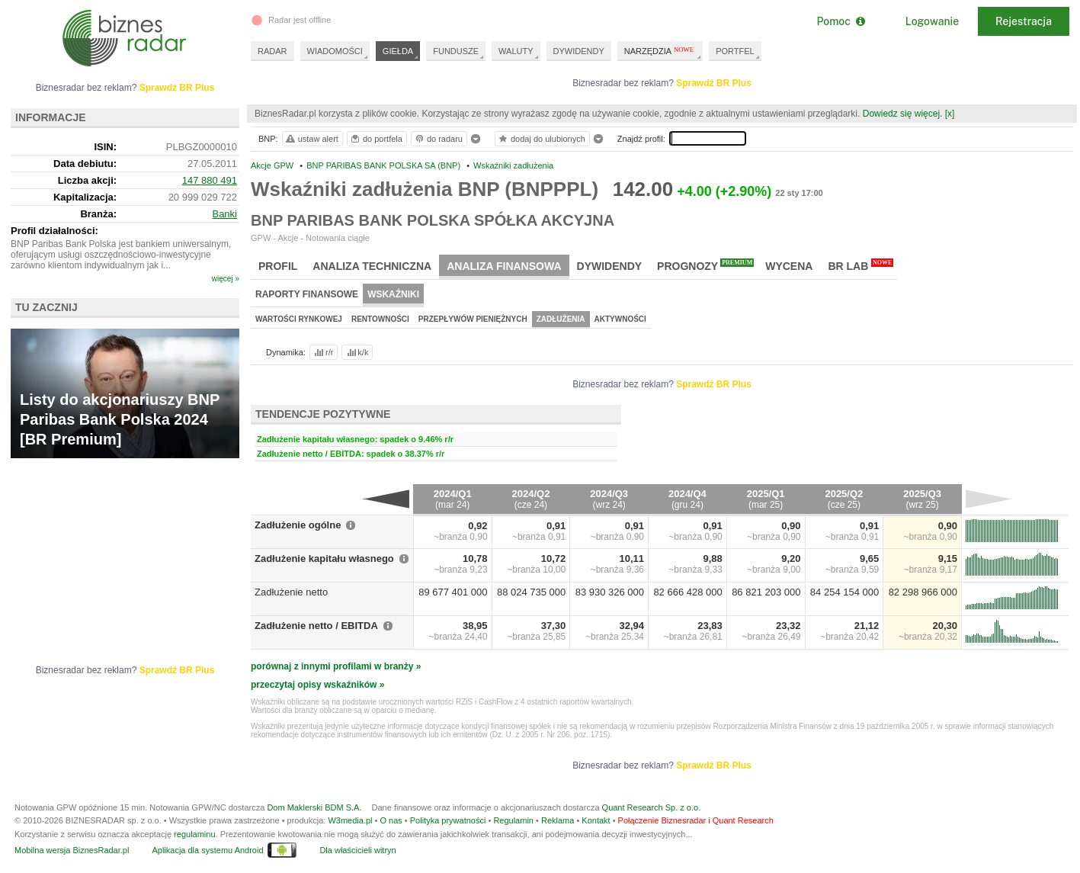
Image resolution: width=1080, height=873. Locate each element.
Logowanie (932, 21)
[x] (950, 113)
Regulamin (513, 820)
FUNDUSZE (456, 51)
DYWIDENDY (578, 51)
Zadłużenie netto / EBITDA (316, 625)
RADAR (272, 51)
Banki (224, 214)
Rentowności (380, 319)
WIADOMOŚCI (335, 51)
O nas (391, 820)
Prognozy (705, 265)
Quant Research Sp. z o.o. (651, 807)
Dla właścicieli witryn (357, 850)
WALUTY (515, 51)
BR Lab (860, 265)
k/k (357, 352)
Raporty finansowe (306, 294)
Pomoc (840, 21)
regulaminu (194, 834)
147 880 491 (209, 180)
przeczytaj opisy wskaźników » (317, 684)
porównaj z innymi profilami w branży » (336, 666)
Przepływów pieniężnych (472, 319)
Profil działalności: (54, 230)
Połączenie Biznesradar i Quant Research (696, 820)
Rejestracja (1023, 21)
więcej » (225, 278)
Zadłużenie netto (291, 592)
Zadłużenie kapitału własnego (324, 558)
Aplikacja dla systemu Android (207, 850)
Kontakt (596, 820)
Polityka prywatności (448, 820)
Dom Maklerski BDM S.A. (314, 807)
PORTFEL (735, 51)
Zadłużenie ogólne (298, 525)
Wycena (788, 266)
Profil (277, 266)
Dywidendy (610, 266)
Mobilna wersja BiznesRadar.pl (71, 850)
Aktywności (620, 319)
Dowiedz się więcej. (903, 113)
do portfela (375, 139)
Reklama (557, 820)
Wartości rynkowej (298, 319)
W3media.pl (350, 820)
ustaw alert (311, 139)
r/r (322, 352)
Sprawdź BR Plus (714, 83)
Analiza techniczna (371, 266)
